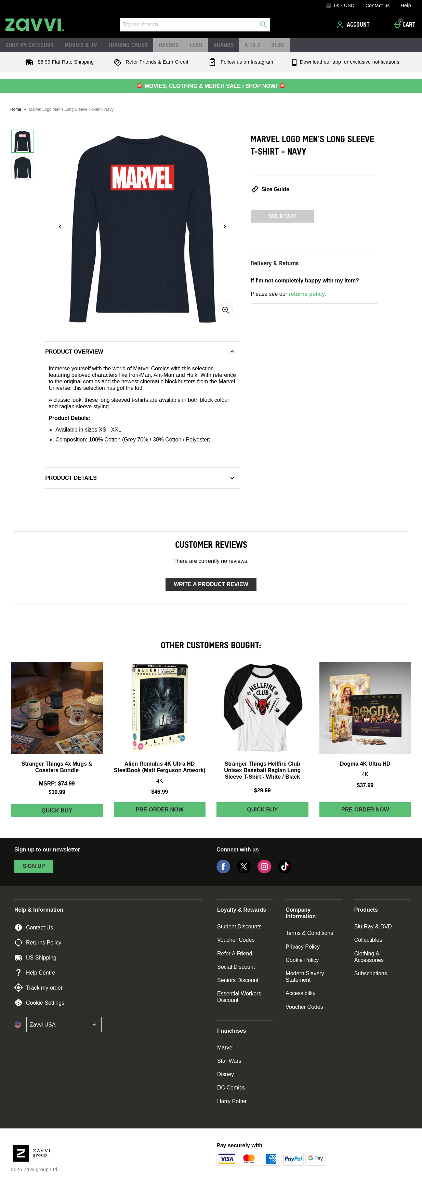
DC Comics (231, 1087)
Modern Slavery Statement (305, 976)
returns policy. (307, 294)
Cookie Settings (39, 1003)
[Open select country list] (64, 1024)
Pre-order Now (160, 809)
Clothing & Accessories (369, 957)
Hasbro (169, 45)
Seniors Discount (238, 980)
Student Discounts (239, 926)
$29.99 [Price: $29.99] (262, 790)
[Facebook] (223, 871)
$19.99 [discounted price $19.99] (57, 792)
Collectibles (368, 940)
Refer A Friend (234, 953)
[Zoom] (226, 310)
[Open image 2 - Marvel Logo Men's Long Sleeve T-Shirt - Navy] (22, 168)
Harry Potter (232, 1101)
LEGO (196, 45)
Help (406, 5)
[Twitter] (244, 871)
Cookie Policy (302, 960)
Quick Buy (72, 812)
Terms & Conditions (309, 933)
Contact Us (33, 927)
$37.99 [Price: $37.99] (365, 785)
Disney (225, 1074)
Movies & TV (81, 45)
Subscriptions (370, 973)
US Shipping (35, 957)
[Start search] (263, 24)
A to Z (252, 45)
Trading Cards (128, 45)
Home (15, 109)
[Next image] (224, 227)
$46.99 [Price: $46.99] (159, 792)
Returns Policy (37, 942)
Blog (277, 45)
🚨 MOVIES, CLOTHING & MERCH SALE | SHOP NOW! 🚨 (211, 86)
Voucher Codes (235, 940)
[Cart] (406, 24)
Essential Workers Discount (239, 997)
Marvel (225, 1047)
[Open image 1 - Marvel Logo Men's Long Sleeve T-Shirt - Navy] (22, 141)
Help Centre (34, 972)
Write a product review (211, 584)
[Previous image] (60, 227)
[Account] (354, 24)
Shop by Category (29, 45)
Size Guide (270, 189)
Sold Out (282, 216)
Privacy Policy (303, 947)
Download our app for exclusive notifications (344, 62)
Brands (223, 45)
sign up (34, 866)
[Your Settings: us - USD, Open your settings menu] (340, 5)
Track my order (38, 987)
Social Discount (236, 967)
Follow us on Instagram (239, 62)
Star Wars (229, 1061)
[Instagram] (264, 871)
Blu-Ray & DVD (373, 926)
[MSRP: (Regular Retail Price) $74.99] (57, 783)
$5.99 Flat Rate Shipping (58, 62)
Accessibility (300, 993)
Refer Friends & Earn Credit (149, 62)
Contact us (378, 5)
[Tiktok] (285, 871)
